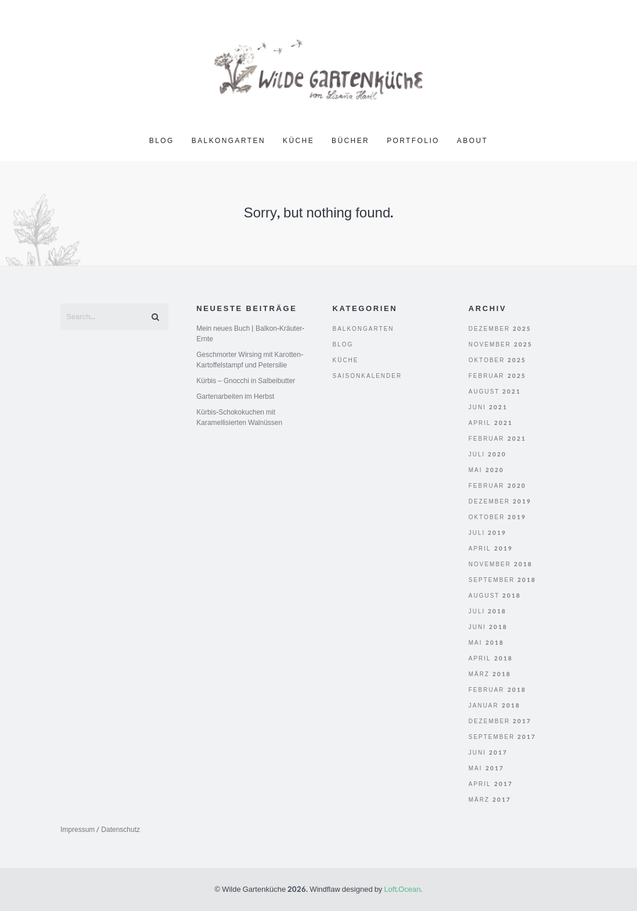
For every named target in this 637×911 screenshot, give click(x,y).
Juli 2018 (488, 611)
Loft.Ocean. (403, 889)
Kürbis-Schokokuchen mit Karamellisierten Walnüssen (239, 417)
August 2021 (495, 392)
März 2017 (490, 800)
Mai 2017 (486, 768)
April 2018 (491, 658)
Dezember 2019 (500, 501)
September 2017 (503, 737)
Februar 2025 (497, 376)
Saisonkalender (367, 376)
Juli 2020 (488, 454)
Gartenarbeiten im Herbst (235, 396)
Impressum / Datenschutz (100, 829)
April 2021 (491, 423)
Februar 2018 (497, 690)
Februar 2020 (497, 486)
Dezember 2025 (500, 329)
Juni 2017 (488, 753)
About (472, 140)
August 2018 (495, 596)
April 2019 (491, 549)
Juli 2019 (488, 533)
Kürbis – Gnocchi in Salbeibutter (245, 380)
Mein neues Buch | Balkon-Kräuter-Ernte (250, 333)
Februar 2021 (497, 439)
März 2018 (490, 674)
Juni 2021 (488, 407)
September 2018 (503, 580)
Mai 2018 (486, 643)
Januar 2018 (494, 706)
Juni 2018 (488, 627)
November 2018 (500, 564)
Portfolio (413, 140)
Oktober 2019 (498, 517)
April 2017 (491, 784)
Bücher (350, 140)
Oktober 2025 (498, 360)
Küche (298, 140)
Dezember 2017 (500, 721)
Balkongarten (228, 140)
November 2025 (500, 345)
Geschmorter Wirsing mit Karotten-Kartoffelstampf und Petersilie (249, 359)
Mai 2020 (486, 470)
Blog (161, 140)
